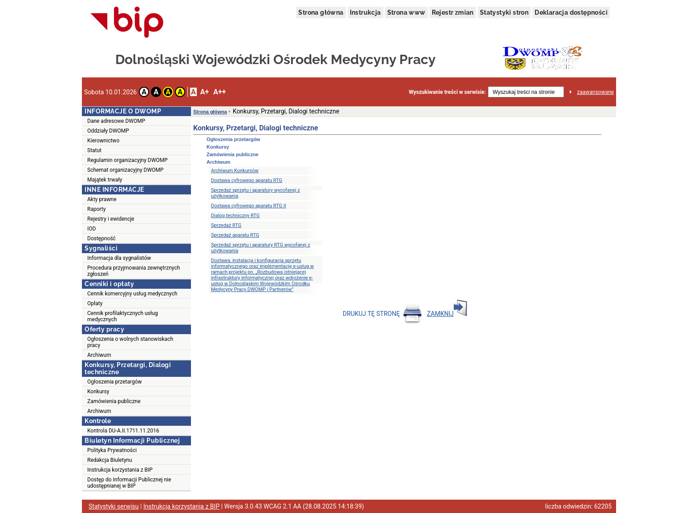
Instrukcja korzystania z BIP (120, 470)
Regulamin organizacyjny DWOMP (127, 160)
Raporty (96, 209)
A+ (204, 92)
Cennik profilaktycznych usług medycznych (122, 316)
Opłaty (94, 303)
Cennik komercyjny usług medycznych (132, 294)
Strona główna (320, 12)
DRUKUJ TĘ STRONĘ (382, 313)
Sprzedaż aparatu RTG (235, 235)
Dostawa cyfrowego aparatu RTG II (248, 206)
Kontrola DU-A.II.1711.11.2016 (123, 431)
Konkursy (98, 391)
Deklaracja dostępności (571, 12)
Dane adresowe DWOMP (116, 121)
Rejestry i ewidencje (110, 219)
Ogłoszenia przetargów (114, 382)
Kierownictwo (103, 140)
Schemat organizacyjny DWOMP (125, 170)
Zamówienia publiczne (114, 401)
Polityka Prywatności (112, 450)
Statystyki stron (504, 12)
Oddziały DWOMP (108, 131)
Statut (94, 150)
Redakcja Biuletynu (109, 460)
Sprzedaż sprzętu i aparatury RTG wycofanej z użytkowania (260, 248)
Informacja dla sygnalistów (119, 258)
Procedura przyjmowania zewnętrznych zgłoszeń (133, 271)
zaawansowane (595, 92)
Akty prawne (102, 199)
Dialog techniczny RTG (235, 215)
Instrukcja (365, 12)
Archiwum (99, 355)
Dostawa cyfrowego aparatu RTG (246, 180)
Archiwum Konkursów (235, 171)
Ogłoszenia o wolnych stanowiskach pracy (130, 342)
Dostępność (101, 238)
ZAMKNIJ (447, 313)
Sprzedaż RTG (226, 225)
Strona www (406, 12)
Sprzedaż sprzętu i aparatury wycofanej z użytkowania (255, 193)
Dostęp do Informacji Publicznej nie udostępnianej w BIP (129, 483)
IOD (91, 229)
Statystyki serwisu (114, 506)
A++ (219, 92)
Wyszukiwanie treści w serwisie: (447, 92)
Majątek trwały (104, 180)
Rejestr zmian (453, 12)
